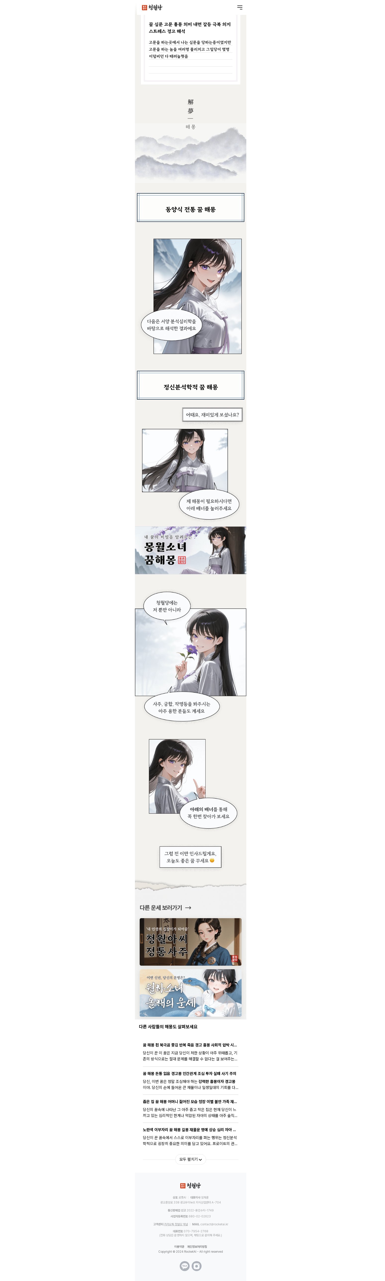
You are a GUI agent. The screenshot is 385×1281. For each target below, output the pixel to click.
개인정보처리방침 (197, 1246)
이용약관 (179, 1246)
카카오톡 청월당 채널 (176, 1224)
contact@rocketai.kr (214, 1224)
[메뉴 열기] (239, 7)
